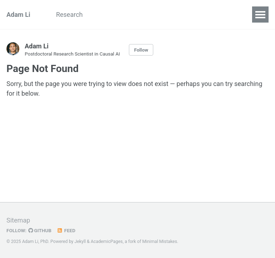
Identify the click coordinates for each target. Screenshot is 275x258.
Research (69, 14)
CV (143, 14)
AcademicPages (106, 241)
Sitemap (18, 220)
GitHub (40, 230)
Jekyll (80, 241)
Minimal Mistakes (159, 241)
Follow (141, 50)
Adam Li (18, 14)
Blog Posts (111, 14)
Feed (66, 230)
